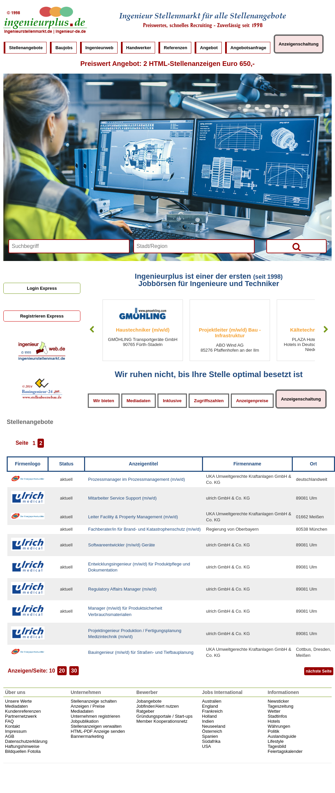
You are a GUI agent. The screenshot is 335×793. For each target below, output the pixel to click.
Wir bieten (103, 400)
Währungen (279, 726)
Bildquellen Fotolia (23, 751)
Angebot (209, 47)
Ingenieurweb (99, 47)
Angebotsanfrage (248, 47)
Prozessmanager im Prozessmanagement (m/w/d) (136, 479)
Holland (209, 716)
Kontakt (12, 726)
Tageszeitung (280, 706)
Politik (273, 731)
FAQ (9, 721)
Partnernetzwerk (21, 716)
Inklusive (172, 400)
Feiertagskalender (285, 751)
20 (62, 671)
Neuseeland (213, 726)
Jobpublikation (84, 721)
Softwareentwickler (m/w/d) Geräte (121, 544)
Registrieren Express (42, 316)
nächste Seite (319, 671)
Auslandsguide (282, 736)
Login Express (42, 288)
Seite (21, 443)
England (210, 706)
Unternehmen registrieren (95, 716)
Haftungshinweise (22, 746)
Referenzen (175, 47)
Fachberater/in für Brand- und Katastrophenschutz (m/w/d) (144, 529)
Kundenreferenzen (23, 711)
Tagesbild (277, 746)
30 (74, 671)
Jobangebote (148, 701)
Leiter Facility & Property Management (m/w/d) (133, 516)
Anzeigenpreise (252, 400)
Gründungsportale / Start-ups (164, 716)
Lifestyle (276, 741)
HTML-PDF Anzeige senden (98, 731)
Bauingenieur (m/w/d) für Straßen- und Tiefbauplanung (140, 652)
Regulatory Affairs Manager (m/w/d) (122, 589)
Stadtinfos (277, 716)
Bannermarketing (87, 736)
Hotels (274, 721)
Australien (211, 701)
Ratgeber (145, 711)
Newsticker (278, 701)
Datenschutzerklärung (26, 741)
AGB (9, 736)
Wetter (274, 711)
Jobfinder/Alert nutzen (157, 706)
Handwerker (138, 47)
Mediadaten (139, 400)
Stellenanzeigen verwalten (96, 726)
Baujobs (63, 47)
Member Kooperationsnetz (161, 721)
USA (206, 746)
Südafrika (211, 741)
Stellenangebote (26, 47)
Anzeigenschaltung (299, 44)
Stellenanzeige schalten (94, 701)
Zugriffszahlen (209, 400)
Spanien (210, 736)
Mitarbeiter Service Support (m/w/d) (122, 498)
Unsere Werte (18, 701)
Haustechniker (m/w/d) (143, 330)
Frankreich (212, 711)
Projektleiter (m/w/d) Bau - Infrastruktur (230, 332)
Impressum (15, 731)
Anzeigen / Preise (88, 706)
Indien (208, 721)
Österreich (212, 731)
